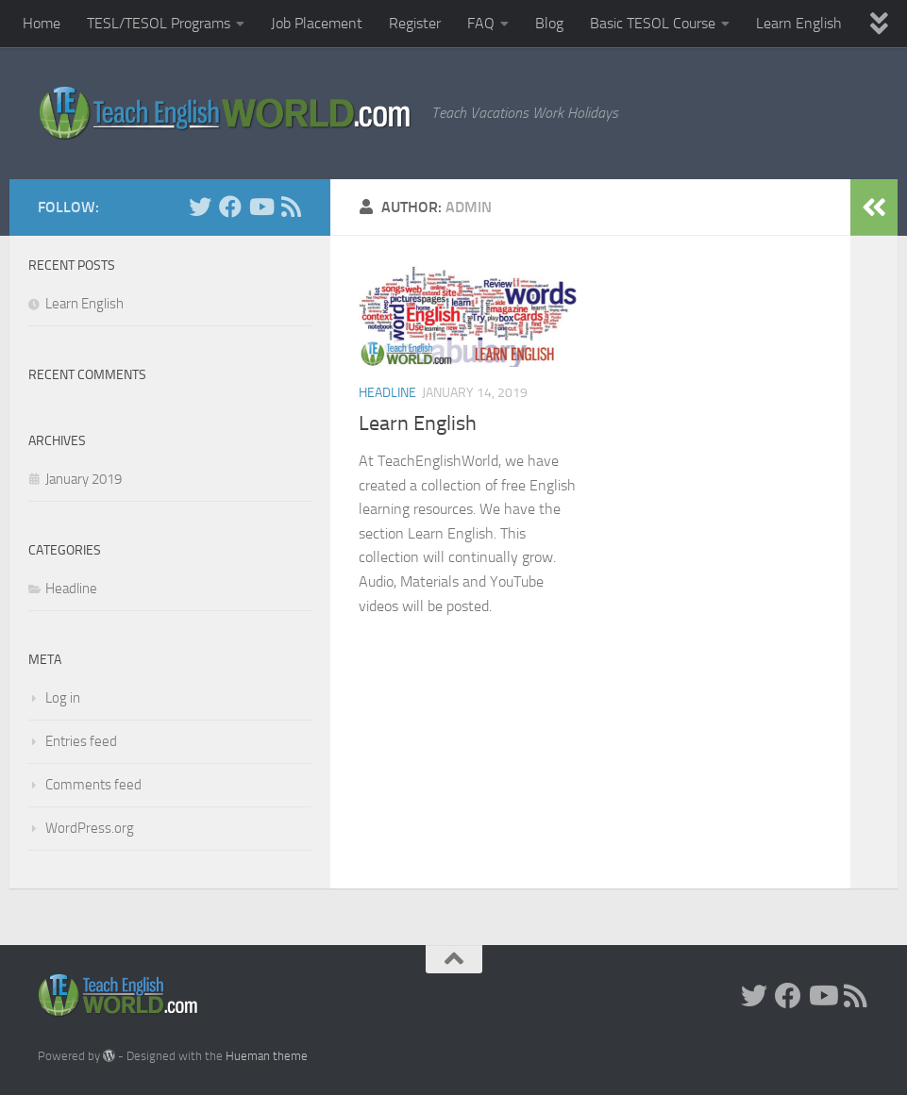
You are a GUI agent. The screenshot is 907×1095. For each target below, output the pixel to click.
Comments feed (93, 784)
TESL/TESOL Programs (158, 23)
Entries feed (81, 741)
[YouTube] (260, 206)
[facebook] (230, 206)
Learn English (799, 23)
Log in (62, 697)
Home (41, 23)
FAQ (481, 23)
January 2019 (83, 479)
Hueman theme (267, 1056)
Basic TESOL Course (652, 23)
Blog (549, 23)
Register (415, 23)
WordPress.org (89, 828)
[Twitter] (200, 206)
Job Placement (316, 23)
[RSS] (290, 206)
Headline (387, 393)
